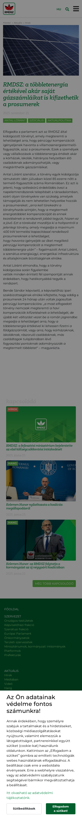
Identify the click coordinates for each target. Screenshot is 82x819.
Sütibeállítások (24, 808)
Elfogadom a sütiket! (60, 809)
